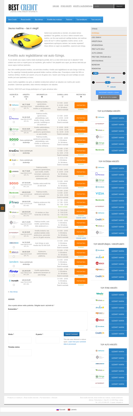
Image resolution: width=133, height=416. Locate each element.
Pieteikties (81, 105)
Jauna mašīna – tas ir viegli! (23, 28)
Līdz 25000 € (96, 37)
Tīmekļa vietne (14, 347)
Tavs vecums (96, 20)
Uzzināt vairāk (81, 218)
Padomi (69, 20)
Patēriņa (95, 33)
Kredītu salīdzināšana (82, 6)
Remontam (96, 69)
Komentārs (13, 309)
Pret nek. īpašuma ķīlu (101, 57)
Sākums (56, 6)
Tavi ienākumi (82, 20)
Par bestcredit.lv (45, 397)
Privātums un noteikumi (14, 397)
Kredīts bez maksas (54, 20)
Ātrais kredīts (26, 20)
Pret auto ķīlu (98, 49)
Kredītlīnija (97, 41)
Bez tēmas (39, 20)
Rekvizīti (54, 397)
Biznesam (96, 65)
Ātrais (94, 29)
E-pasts (39, 334)
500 (105, 73)
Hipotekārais (97, 61)
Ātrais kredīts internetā (31, 397)
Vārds (11, 334)
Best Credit (12, 20)
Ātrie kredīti (66, 6)
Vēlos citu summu (109, 97)
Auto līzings (97, 53)
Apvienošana (97, 45)
